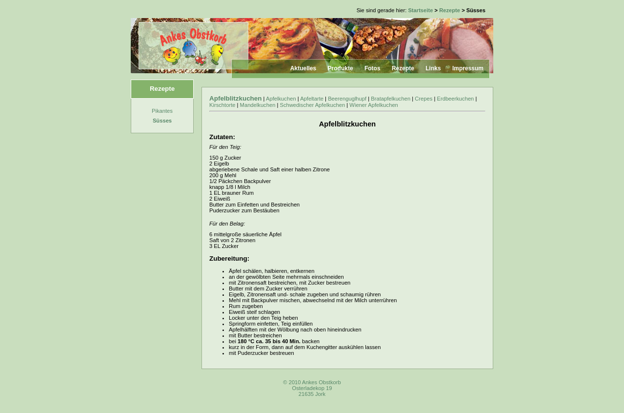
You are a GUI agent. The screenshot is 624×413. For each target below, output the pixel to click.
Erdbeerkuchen (455, 99)
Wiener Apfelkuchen (373, 105)
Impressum (467, 68)
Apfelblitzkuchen (235, 98)
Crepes (423, 99)
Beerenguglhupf (347, 99)
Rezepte (449, 10)
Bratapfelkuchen (390, 99)
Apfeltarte (311, 99)
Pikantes (162, 111)
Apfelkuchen (281, 99)
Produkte (340, 68)
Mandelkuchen (258, 105)
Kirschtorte (222, 105)
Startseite (420, 10)
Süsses (162, 121)
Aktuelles (303, 68)
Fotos (372, 68)
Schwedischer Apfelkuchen (312, 105)
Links (433, 68)
